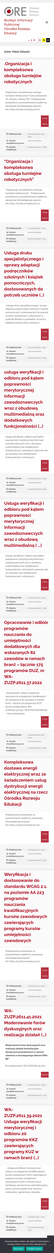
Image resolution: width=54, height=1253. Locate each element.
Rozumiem (18, 1249)
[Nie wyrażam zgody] (50, 1245)
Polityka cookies (34, 1249)
